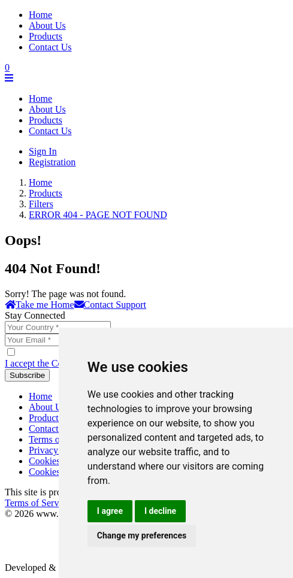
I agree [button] (110, 511)
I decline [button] (160, 511)
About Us (47, 25)
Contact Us (50, 47)
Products (45, 36)
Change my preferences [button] (141, 535)
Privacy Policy (57, 450)
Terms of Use (54, 439)
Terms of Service (37, 503)
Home (40, 15)
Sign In (43, 151)
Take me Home (39, 304)
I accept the (49, 363)
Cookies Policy (58, 461)
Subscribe (27, 375)
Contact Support (110, 304)
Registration (52, 162)
